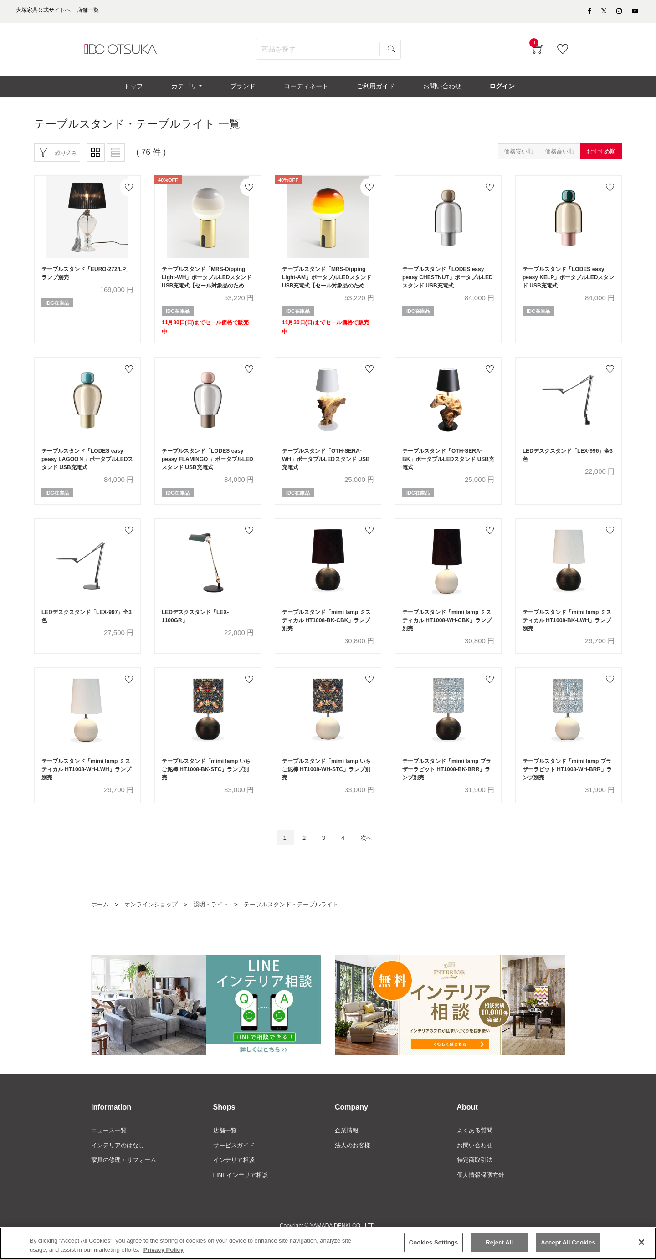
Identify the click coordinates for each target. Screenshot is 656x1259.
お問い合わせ (476, 1162)
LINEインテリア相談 (242, 1193)
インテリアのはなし (120, 1162)
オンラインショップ (154, 921)
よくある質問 (476, 1147)
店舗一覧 (226, 1147)
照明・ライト (218, 921)
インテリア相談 (235, 1178)
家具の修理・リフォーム (126, 1178)
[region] (328, 1243)
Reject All (499, 1242)
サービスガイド (235, 1162)
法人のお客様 (354, 1162)
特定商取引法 (476, 1178)
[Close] (641, 1242)
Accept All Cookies (568, 1242)
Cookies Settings (433, 1242)
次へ (371, 854)
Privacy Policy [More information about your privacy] (164, 1249)
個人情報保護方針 (482, 1193)
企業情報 (347, 1147)
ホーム (100, 921)
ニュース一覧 (110, 1147)
